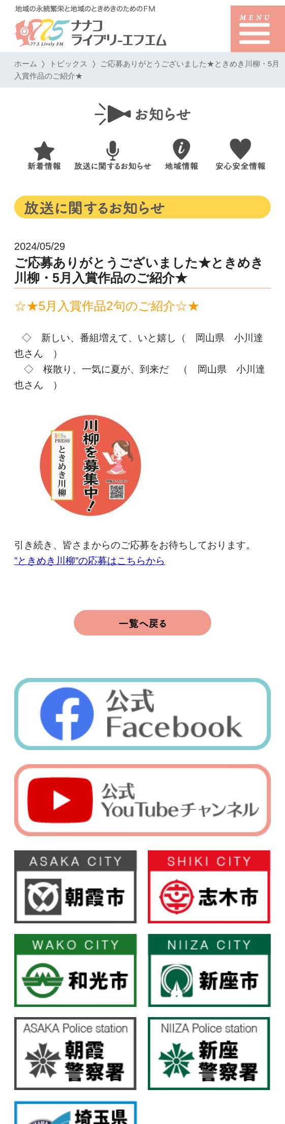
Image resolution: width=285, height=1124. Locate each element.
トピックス (68, 63)
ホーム (25, 63)
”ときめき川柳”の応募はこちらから (89, 560)
